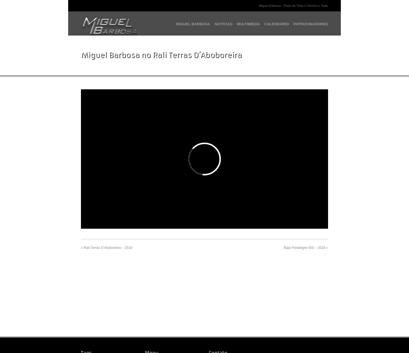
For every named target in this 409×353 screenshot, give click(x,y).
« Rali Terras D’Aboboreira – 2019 (106, 248)
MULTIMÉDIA (248, 24)
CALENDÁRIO (276, 24)
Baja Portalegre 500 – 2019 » (306, 248)
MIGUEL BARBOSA (193, 24)
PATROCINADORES (310, 24)
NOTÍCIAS (223, 24)
